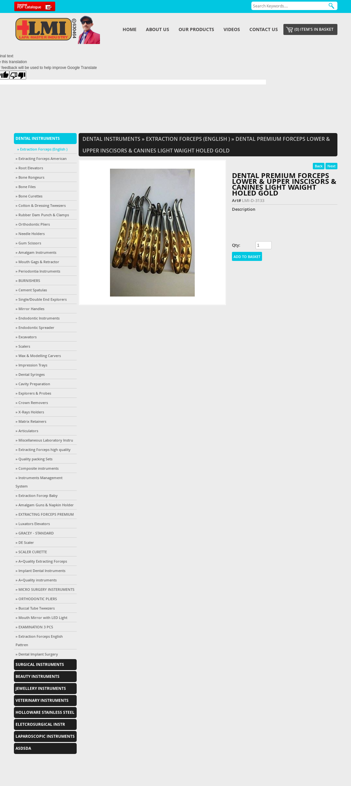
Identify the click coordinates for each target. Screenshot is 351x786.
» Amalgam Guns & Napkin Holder (45, 504)
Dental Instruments (38, 138)
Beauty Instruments (38, 676)
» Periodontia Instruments (38, 271)
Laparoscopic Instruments (45, 736)
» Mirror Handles (30, 308)
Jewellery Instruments (41, 688)
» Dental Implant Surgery (37, 654)
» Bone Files (26, 186)
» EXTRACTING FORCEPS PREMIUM (45, 514)
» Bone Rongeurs (30, 177)
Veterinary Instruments (42, 700)
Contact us (263, 29)
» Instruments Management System (39, 481)
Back (319, 165)
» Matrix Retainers (31, 421)
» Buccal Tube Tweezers (35, 608)
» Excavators (26, 336)
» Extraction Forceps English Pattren (39, 640)
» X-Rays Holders (30, 412)
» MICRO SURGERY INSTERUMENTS (45, 589)
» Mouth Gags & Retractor (37, 261)
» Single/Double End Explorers (41, 299)
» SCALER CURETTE (31, 551)
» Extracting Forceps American (41, 158)
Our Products (196, 29)
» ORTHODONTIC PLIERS (36, 598)
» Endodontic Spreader (35, 327)
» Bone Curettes (29, 196)
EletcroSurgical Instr (40, 724)
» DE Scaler (25, 542)
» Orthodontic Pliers (33, 224)
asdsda (23, 748)
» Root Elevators (29, 167)
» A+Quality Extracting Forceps (41, 561)
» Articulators (27, 430)
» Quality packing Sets (34, 458)
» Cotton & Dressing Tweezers (41, 205)
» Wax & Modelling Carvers (38, 355)
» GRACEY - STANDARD (35, 533)
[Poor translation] (17, 75)
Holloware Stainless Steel (45, 712)
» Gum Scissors (28, 243)
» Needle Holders (30, 233)
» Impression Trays (31, 365)
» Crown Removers (32, 402)
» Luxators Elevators (33, 523)
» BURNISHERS (28, 280)
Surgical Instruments (40, 664)
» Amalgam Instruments (36, 252)
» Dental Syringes (30, 374)
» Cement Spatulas (31, 289)
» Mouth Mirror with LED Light (41, 617)
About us (157, 29)
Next (331, 165)
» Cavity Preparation (33, 383)
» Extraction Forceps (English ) (42, 149)
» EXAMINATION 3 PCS (34, 626)
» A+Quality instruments (36, 580)
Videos (232, 29)
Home (130, 29)
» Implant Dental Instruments (40, 570)
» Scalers (23, 346)
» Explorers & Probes (33, 393)
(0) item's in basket (314, 29)
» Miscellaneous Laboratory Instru (44, 440)
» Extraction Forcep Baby (37, 495)
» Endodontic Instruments (38, 318)
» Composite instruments (37, 468)
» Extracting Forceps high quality (43, 449)
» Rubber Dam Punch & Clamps (42, 214)
